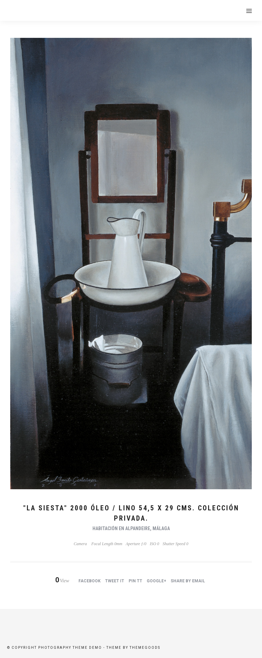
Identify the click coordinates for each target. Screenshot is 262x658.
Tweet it (114, 581)
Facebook (89, 581)
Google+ (156, 581)
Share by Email (188, 581)
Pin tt (135, 581)
